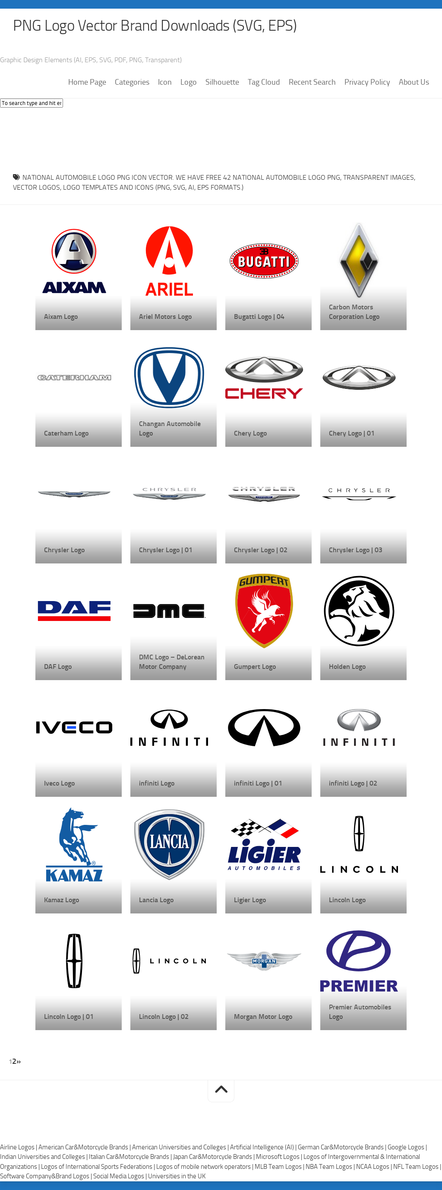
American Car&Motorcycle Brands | (85, 1147)
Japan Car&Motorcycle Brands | (214, 1157)
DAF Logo (58, 667)
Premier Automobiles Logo (360, 1012)
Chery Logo (250, 434)
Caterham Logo (66, 434)
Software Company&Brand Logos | (46, 1176)
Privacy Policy (367, 82)
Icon (165, 82)
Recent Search (312, 82)
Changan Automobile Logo (170, 429)
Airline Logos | (19, 1147)
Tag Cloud (264, 82)
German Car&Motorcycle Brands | (343, 1147)
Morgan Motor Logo (263, 1017)
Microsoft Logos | (279, 1157)
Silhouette (222, 82)
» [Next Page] (18, 1061)
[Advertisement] (221, 138)
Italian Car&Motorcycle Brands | (131, 1157)
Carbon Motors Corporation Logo (354, 312)
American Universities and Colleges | (181, 1147)
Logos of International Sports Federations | (98, 1167)
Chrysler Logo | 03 (355, 550)
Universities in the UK (176, 1176)
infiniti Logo (156, 784)
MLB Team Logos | (280, 1167)
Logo (188, 82)
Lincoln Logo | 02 (164, 1017)
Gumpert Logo (255, 667)
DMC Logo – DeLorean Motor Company (172, 662)
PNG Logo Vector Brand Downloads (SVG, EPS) (158, 26)
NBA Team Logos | (331, 1167)
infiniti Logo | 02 (353, 784)
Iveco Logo (59, 784)
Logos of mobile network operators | (205, 1167)
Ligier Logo (250, 900)
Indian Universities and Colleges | (44, 1157)
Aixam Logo (61, 317)
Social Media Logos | (120, 1176)
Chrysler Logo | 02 (260, 550)
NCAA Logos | (374, 1167)
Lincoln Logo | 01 (69, 1017)
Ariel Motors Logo (165, 317)
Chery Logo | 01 (352, 434)
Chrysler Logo (64, 550)
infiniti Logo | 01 (258, 784)
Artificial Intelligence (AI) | (264, 1147)
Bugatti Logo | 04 (259, 317)
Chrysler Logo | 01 (166, 550)
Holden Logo (347, 667)
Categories (132, 82)
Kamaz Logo (61, 900)
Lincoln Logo (347, 900)
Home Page (87, 82)
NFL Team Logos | (417, 1167)
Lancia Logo (156, 900)
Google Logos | (407, 1147)
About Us (414, 82)
